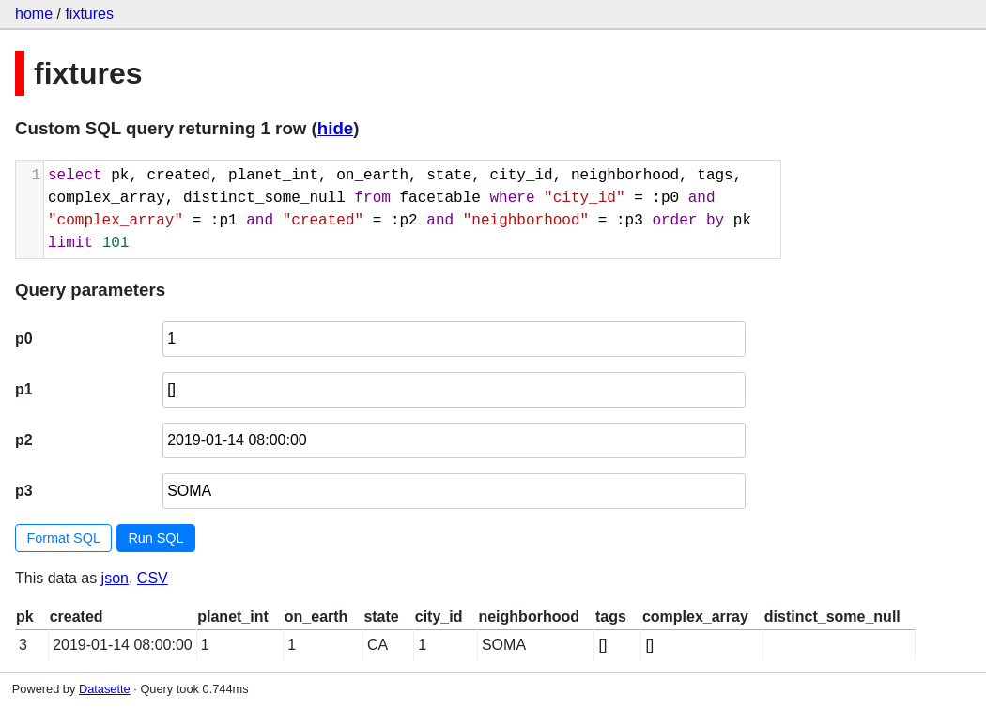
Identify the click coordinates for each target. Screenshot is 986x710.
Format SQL (63, 538)
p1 (24, 389)
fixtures (89, 14)
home (34, 14)
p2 (24, 440)
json (115, 578)
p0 (24, 339)
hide (335, 128)
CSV (152, 578)
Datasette (105, 689)
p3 (24, 491)
